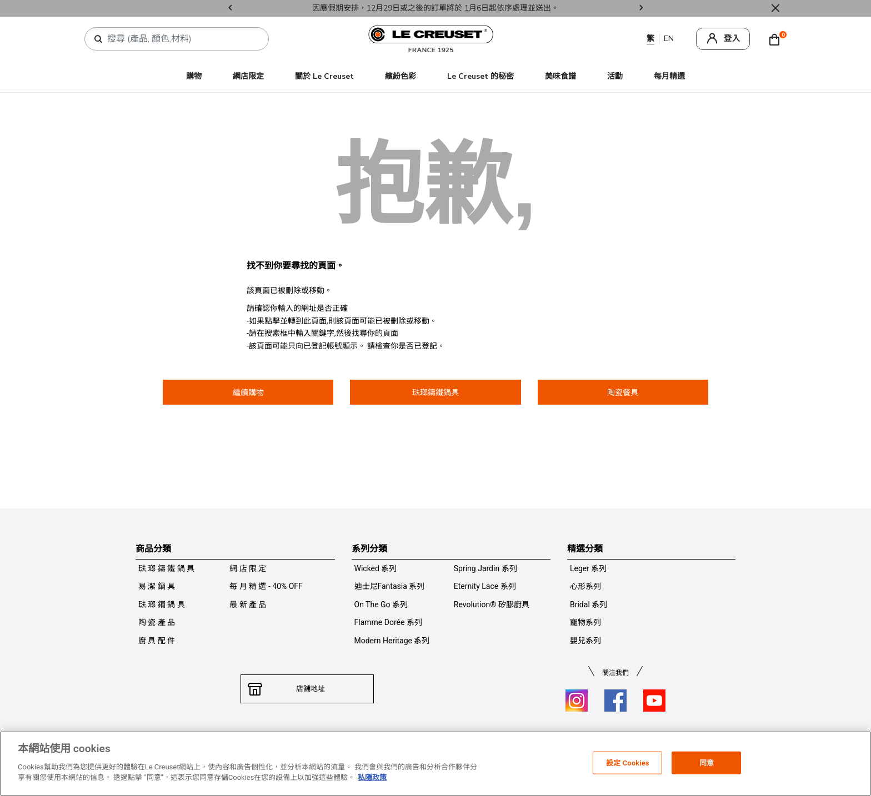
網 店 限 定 (247, 568)
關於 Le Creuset (324, 76)
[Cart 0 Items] (777, 38)
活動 (615, 76)
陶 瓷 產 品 (156, 622)
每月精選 (669, 76)
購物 (194, 76)
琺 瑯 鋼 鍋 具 (161, 604)
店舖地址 (307, 689)
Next (641, 8)
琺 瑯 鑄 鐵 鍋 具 (166, 568)
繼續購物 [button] (248, 392)
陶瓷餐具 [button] (622, 392)
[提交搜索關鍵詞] (98, 39)
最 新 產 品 (247, 604)
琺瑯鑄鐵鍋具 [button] (435, 392)
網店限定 (248, 76)
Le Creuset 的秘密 (480, 76)
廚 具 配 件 (156, 640)
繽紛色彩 (400, 76)
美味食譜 (560, 76)
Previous (230, 8)
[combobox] (181, 39)
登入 (732, 38)
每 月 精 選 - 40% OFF (266, 586)
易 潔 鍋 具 (156, 586)
